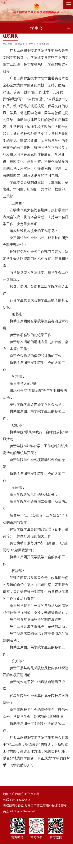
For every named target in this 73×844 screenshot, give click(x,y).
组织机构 (44, 44)
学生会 (32, 44)
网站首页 (20, 44)
